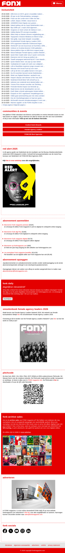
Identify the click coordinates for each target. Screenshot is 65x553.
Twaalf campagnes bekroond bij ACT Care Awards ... (28, 59)
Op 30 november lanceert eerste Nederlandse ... (27, 73)
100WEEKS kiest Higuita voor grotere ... (24, 23)
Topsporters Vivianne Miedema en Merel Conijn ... (27, 37)
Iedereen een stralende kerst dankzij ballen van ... (27, 82)
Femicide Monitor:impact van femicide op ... (25, 87)
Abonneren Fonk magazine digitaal (16, 239)
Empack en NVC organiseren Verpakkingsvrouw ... (28, 93)
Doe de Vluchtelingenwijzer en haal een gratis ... (27, 98)
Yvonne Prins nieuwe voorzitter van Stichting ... (26, 84)
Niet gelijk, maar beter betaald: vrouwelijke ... (26, 39)
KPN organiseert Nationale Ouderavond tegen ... (27, 43)
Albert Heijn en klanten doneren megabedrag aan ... (28, 34)
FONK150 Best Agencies (33, 134)
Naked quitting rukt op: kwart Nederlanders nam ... (28, 25)
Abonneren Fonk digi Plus (12, 232)
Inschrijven (8, 299)
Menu (59, 3)
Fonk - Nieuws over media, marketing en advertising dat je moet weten (12, 3)
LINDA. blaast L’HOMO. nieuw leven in (24, 21)
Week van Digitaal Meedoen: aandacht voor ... (26, 75)
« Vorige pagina (7, 105)
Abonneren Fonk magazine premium (16, 225)
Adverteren (35, 545)
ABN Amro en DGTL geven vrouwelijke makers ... (27, 14)
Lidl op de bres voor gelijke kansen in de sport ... (27, 71)
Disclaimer (8, 545)
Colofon (43, 545)
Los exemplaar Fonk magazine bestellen (17, 252)
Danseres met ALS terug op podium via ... (25, 57)
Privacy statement (54, 545)
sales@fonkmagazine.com (33, 514)
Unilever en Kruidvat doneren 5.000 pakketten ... (27, 48)
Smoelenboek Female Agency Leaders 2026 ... (26, 41)
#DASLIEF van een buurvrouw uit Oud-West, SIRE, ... (29, 46)
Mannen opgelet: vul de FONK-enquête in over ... (27, 102)
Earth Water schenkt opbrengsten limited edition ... (28, 91)
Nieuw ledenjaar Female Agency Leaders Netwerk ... (28, 52)
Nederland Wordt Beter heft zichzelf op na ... (26, 80)
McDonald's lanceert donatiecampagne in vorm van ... (29, 100)
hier (7, 292)
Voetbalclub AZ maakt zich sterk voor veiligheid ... (27, 64)
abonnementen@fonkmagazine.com (15, 271)
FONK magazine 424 (35, 380)
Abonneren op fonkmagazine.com (15, 246)
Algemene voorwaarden (22, 545)
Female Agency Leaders (33, 129)
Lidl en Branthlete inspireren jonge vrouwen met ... (28, 66)
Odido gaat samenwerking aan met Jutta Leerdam (28, 96)
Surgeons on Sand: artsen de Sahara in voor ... (27, 30)
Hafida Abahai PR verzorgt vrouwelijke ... (24, 32)
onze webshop (26, 432)
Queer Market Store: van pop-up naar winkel (26, 62)
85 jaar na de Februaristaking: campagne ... (25, 16)
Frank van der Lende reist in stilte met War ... (26, 18)
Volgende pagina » (19, 105)
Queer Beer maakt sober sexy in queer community (28, 55)
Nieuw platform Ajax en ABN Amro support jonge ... (28, 50)
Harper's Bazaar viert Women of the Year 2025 (26, 77)
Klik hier (27, 512)
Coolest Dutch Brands (33, 125)
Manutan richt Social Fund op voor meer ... (25, 68)
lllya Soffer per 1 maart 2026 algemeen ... (25, 27)
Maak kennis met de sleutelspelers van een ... (26, 89)
